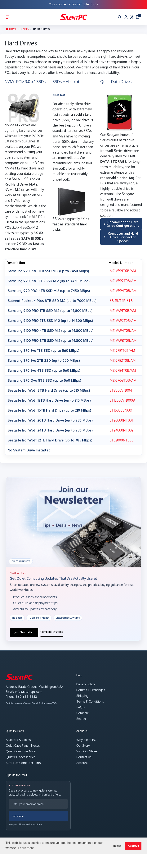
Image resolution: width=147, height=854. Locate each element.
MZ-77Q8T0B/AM (123, 378)
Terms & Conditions (90, 699)
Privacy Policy (85, 681)
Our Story (83, 743)
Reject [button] (117, 845)
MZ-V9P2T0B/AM (122, 280)
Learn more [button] (26, 848)
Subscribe (18, 813)
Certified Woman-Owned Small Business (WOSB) (31, 700)
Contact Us (83, 754)
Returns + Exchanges (90, 687)
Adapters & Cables (18, 737)
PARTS (25, 29)
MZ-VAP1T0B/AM (122, 310)
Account (82, 760)
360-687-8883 (26, 694)
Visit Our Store (86, 748)
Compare (82, 710)
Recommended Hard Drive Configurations (121, 224)
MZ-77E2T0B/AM (122, 359)
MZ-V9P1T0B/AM (122, 271)
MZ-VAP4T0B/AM (122, 329)
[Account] (125, 17)
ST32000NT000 (121, 437)
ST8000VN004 (120, 388)
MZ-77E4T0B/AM (122, 369)
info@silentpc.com (28, 689)
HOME (11, 29)
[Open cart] (137, 17)
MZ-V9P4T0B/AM (122, 290)
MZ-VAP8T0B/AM (122, 339)
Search (81, 716)
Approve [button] (133, 845)
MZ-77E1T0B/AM (122, 349)
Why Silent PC (86, 737)
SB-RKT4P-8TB (120, 300)
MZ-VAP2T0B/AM (122, 320)
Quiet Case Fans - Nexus (23, 743)
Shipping (82, 693)
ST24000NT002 (121, 427)
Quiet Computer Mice (21, 748)
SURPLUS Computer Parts (23, 760)
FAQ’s (80, 704)
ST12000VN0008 (122, 398)
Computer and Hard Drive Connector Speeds (121, 237)
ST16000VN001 (120, 408)
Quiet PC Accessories (20, 754)
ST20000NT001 (121, 418)
